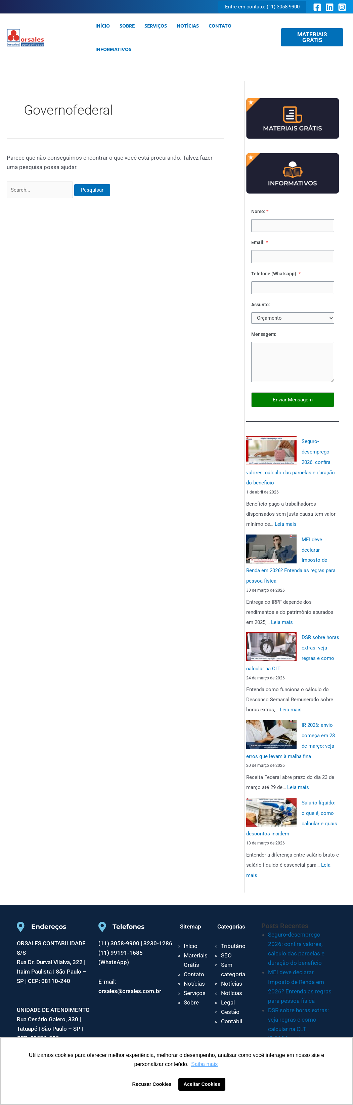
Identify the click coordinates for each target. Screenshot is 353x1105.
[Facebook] (317, 7)
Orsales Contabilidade (67, 37)
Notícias (186, 26)
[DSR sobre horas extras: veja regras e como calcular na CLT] (271, 644)
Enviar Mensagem (293, 400)
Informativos (113, 49)
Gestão (230, 1004)
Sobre (126, 26)
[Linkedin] (329, 7)
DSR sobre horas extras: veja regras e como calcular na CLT (298, 1012)
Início (102, 26)
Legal (228, 995)
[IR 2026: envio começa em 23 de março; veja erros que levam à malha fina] (271, 730)
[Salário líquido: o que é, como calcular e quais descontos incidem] (271, 806)
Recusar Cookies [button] (152, 1084)
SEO (226, 948)
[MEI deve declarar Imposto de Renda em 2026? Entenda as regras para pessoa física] (271, 547)
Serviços (154, 26)
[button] (262, 7)
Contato (218, 26)
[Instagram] (342, 7)
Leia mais (286, 523)
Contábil (231, 1014)
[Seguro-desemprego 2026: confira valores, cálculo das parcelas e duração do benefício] (271, 451)
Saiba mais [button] (204, 1064)
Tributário (233, 939)
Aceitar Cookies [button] (202, 1084)
